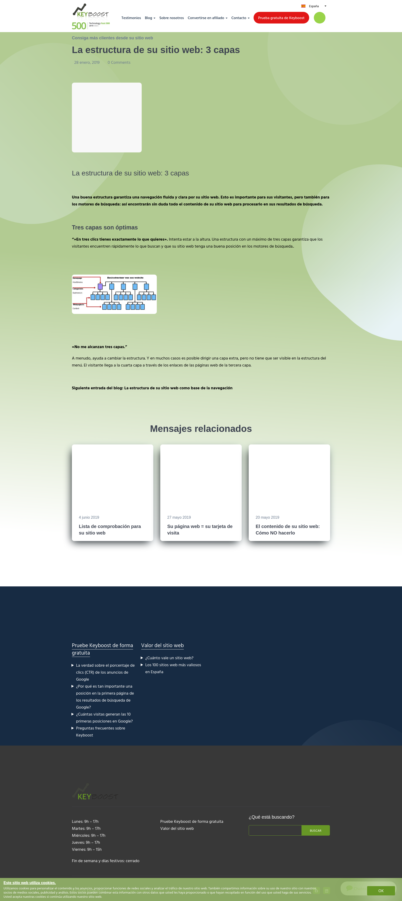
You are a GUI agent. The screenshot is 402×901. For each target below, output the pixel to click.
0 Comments (119, 62)
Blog (148, 17)
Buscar (316, 830)
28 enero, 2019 (87, 62)
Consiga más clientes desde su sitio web (112, 38)
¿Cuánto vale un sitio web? (169, 658)
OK (381, 891)
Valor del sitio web (162, 645)
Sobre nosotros (171, 17)
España (314, 5)
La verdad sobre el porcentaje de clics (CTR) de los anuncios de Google (105, 672)
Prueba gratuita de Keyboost (281, 17)
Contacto (238, 17)
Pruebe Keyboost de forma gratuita (102, 649)
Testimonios (131, 17)
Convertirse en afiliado (206, 17)
